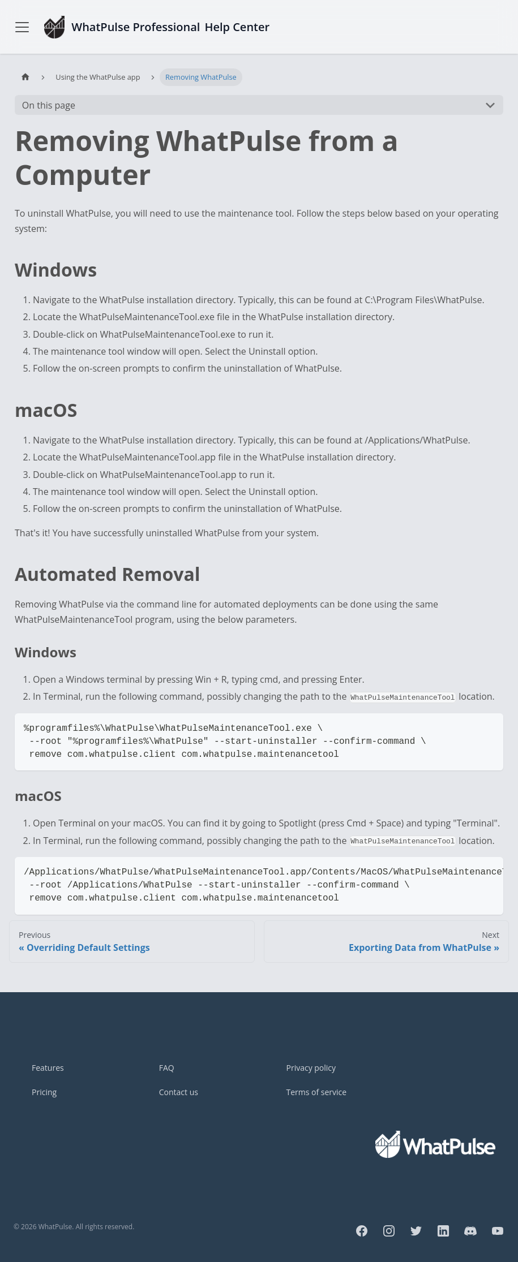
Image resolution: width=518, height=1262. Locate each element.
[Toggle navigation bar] (22, 27)
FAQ (166, 1067)
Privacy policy (311, 1067)
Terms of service (316, 1092)
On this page (48, 105)
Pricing (44, 1092)
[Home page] (25, 77)
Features (48, 1067)
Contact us (178, 1092)
